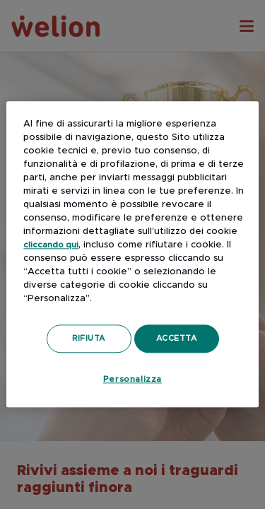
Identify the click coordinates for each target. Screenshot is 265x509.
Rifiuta (88, 338)
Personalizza (132, 379)
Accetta (176, 338)
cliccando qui (50, 244)
